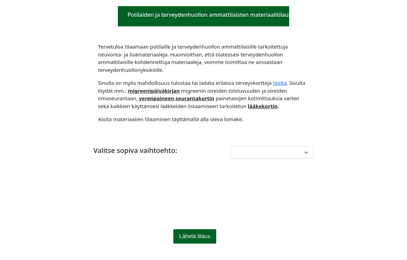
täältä (280, 82)
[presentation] (146, 199)
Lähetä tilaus (194, 236)
